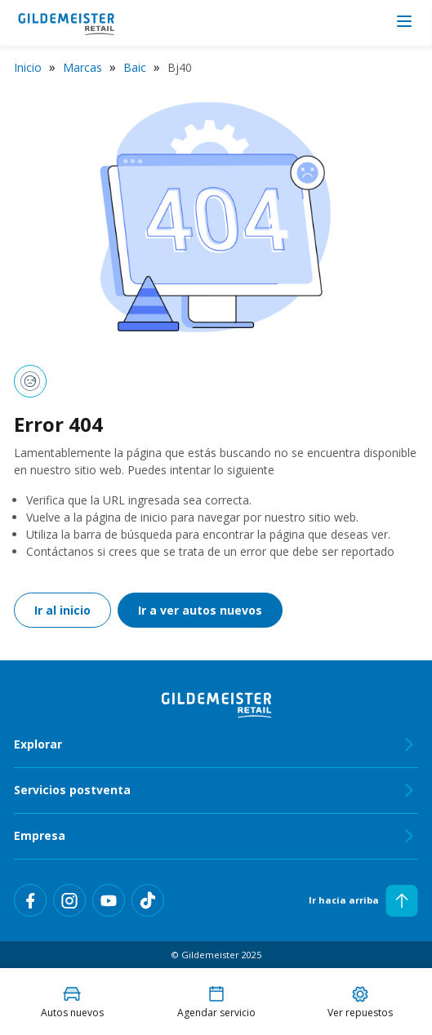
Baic (134, 67)
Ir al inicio (62, 610)
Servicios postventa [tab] (216, 790)
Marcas (82, 67)
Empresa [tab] (216, 836)
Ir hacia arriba (363, 901)
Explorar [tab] (216, 744)
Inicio (28, 67)
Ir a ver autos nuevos (200, 610)
